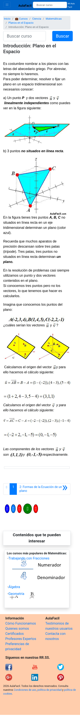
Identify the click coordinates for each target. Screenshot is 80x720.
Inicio (7, 18)
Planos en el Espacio (20, 22)
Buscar (62, 36)
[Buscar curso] (50, 5)
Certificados (14, 634)
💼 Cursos (21, 18)
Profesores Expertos (20, 639)
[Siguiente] (43, 489)
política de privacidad (49, 689)
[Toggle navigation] (7, 4)
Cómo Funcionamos (20, 623)
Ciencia (36, 18)
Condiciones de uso (25, 689)
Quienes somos (17, 629)
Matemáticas (54, 18)
